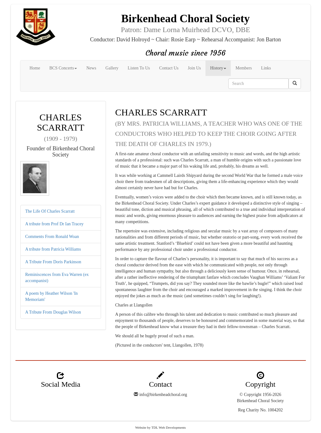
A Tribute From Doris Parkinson (53, 262)
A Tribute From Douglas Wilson (53, 312)
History (218, 68)
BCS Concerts (63, 68)
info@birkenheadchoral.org (163, 394)
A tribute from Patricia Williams (53, 249)
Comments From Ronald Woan (52, 236)
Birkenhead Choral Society (260, 400)
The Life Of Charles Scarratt (50, 211)
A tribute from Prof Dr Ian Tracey (54, 224)
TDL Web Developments (168, 427)
